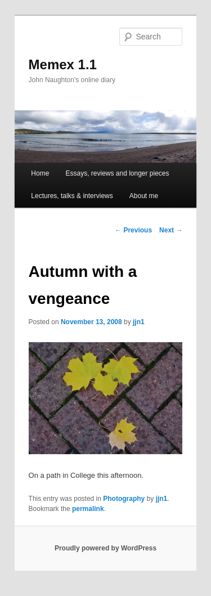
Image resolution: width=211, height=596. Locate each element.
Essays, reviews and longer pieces (117, 173)
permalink (88, 509)
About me (143, 196)
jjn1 (139, 322)
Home (40, 173)
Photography (124, 499)
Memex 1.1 (63, 64)
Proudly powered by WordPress (105, 548)
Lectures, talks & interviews (72, 196)
